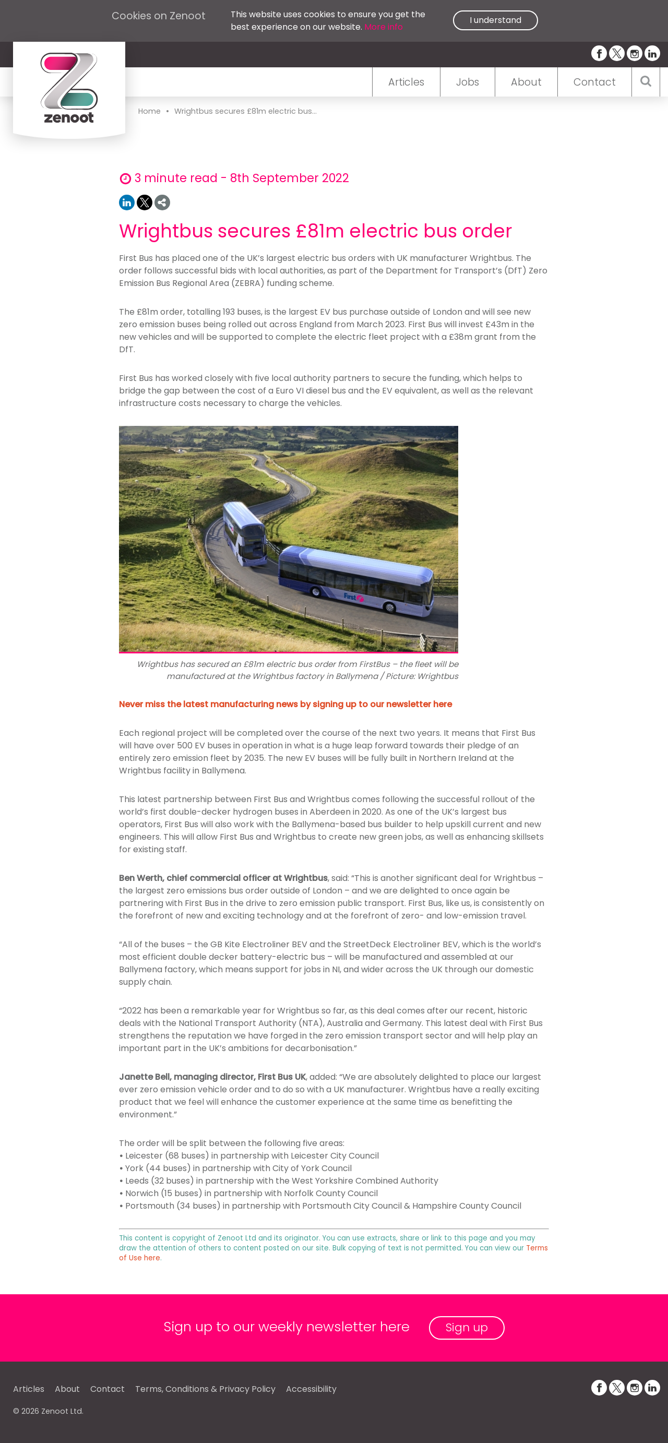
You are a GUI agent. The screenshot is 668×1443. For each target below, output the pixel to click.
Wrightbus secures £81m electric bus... (245, 111)
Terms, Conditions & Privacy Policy (205, 1389)
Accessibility (311, 1389)
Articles (406, 82)
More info (383, 27)
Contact (595, 82)
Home (149, 111)
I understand (495, 20)
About (526, 82)
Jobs (467, 82)
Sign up (467, 1327)
